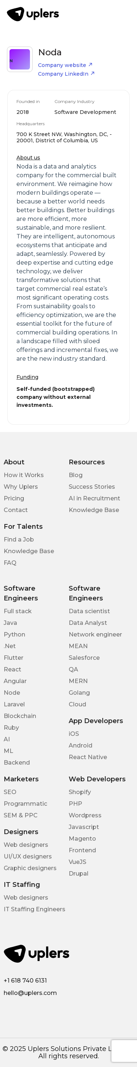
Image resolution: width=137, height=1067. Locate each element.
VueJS (77, 861)
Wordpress (85, 815)
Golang (79, 692)
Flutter (13, 657)
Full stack (18, 611)
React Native (88, 757)
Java (10, 622)
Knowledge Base (94, 510)
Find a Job (19, 539)
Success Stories (92, 486)
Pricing (14, 498)
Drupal (78, 873)
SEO (10, 792)
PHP (75, 803)
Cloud (77, 704)
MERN (78, 681)
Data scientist (89, 611)
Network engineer (95, 634)
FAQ (10, 562)
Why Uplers (21, 486)
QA (73, 669)
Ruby (11, 727)
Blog (76, 475)
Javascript (84, 827)
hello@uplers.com (30, 992)
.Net (10, 646)
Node (12, 692)
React (12, 669)
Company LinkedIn (66, 74)
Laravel (14, 704)
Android (80, 745)
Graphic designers (30, 868)
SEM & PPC (21, 815)
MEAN (78, 646)
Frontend (82, 850)
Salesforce (84, 657)
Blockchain (20, 716)
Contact (16, 510)
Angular (15, 681)
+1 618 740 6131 (25, 980)
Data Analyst (88, 622)
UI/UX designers (28, 856)
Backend (17, 762)
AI (7, 739)
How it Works (24, 475)
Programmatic (25, 803)
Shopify (80, 792)
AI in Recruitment (94, 498)
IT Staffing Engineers (34, 909)
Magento (82, 838)
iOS (74, 733)
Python (14, 634)
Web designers (26, 844)
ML (8, 750)
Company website (65, 65)
